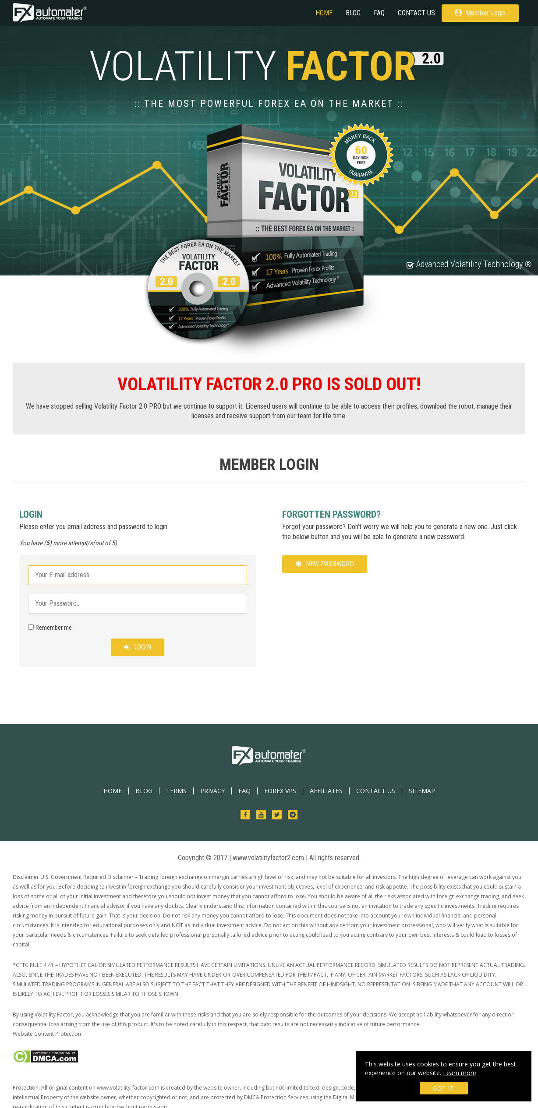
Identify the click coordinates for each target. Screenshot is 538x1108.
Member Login (480, 13)
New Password (324, 564)
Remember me (53, 627)
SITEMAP (422, 791)
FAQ (379, 13)
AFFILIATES (326, 791)
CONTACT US (416, 13)
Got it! (444, 1088)
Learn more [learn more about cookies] (459, 1073)
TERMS (176, 791)
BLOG (353, 13)
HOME (324, 13)
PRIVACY (212, 791)
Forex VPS (280, 791)
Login (137, 647)
